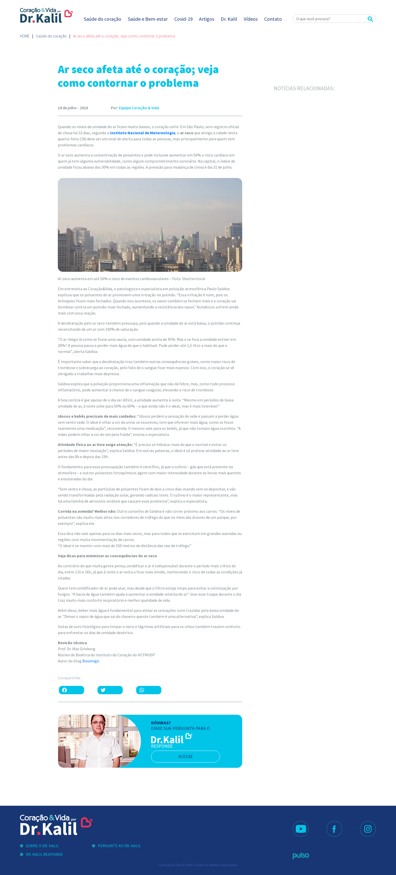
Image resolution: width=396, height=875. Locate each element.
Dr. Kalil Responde (44, 854)
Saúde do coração (102, 19)
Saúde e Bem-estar (148, 19)
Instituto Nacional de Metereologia (142, 132)
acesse (187, 756)
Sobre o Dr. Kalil (42, 845)
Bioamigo (90, 660)
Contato (273, 19)
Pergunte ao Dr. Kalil (119, 845)
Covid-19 (183, 19)
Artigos (206, 19)
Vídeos (251, 19)
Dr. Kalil (229, 19)
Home (25, 35)
